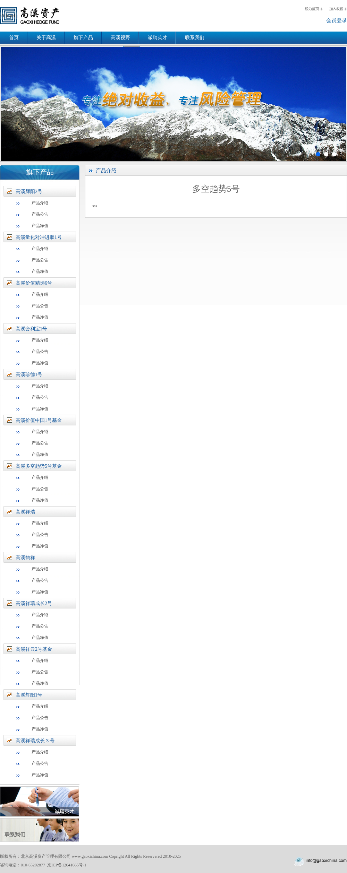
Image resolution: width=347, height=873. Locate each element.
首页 (14, 37)
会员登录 (336, 20)
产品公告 (40, 214)
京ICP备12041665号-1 (66, 865)
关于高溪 (46, 37)
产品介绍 (40, 202)
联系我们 (194, 37)
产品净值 (40, 225)
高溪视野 (120, 37)
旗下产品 (83, 37)
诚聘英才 (157, 37)
